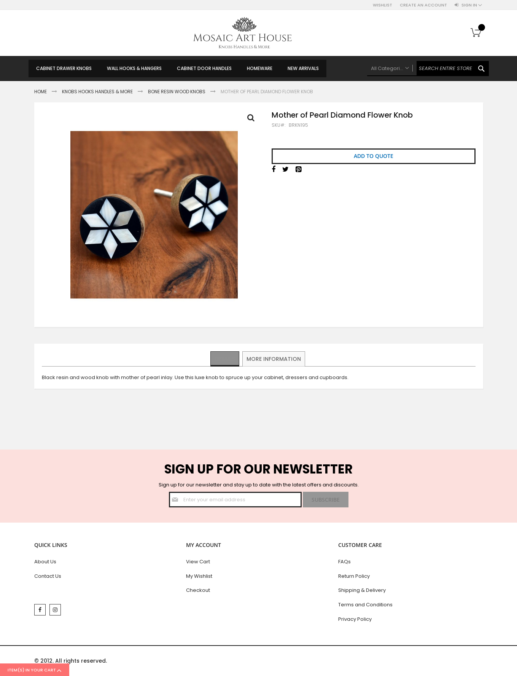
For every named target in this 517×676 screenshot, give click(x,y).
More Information (274, 358)
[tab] (225, 359)
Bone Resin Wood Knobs (176, 91)
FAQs (344, 561)
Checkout (198, 590)
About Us (45, 561)
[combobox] (428, 68)
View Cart (198, 561)
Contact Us (47, 576)
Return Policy (354, 576)
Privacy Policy (355, 619)
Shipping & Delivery (362, 590)
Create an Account (423, 5)
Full (253, 119)
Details (225, 358)
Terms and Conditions (365, 604)
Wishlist (382, 5)
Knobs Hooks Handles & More (97, 91)
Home (40, 91)
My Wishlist (199, 576)
